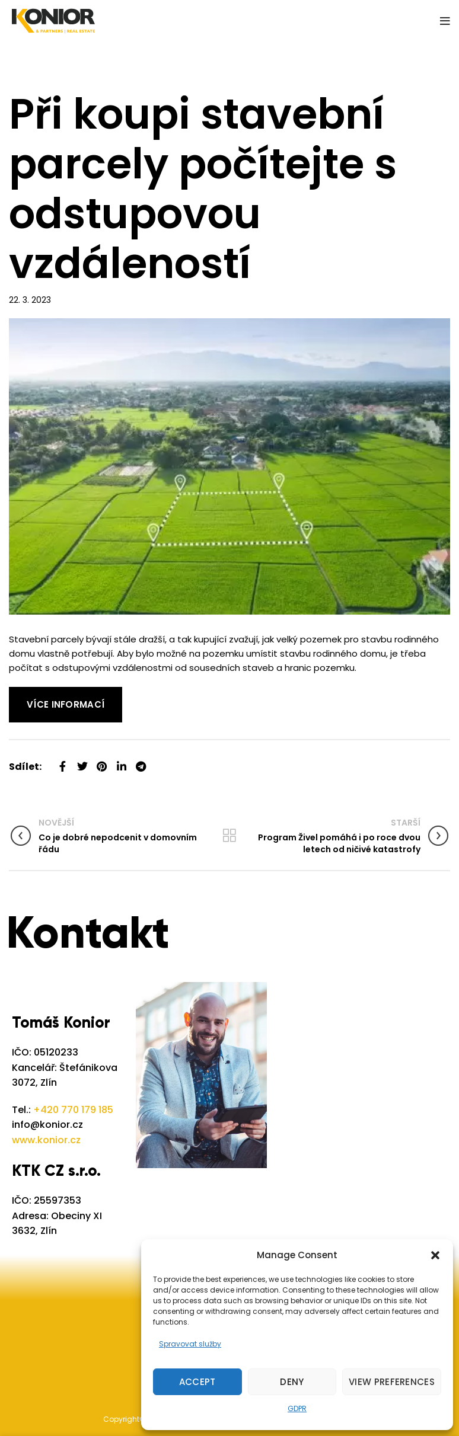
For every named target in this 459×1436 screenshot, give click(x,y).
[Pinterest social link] (101, 761)
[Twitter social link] (82, 761)
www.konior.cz (46, 1140)
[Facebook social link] (62, 761)
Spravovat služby (190, 1344)
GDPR (297, 1408)
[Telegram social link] (140, 761)
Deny (292, 1382)
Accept (197, 1382)
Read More (32, 693)
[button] (435, 1255)
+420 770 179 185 (73, 1110)
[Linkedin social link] (121, 761)
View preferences (392, 1382)
